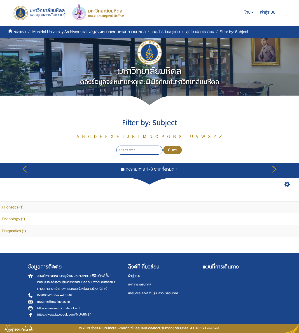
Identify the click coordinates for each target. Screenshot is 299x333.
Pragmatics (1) (14, 231)
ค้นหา (172, 149)
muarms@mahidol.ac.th (53, 301)
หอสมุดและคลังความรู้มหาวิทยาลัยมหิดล (153, 293)
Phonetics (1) (12, 207)
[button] (249, 12)
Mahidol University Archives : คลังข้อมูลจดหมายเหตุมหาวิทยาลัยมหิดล (89, 31)
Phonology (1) (13, 219)
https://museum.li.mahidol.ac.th (59, 308)
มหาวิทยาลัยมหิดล (139, 284)
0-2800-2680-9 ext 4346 (54, 295)
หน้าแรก (20, 31)
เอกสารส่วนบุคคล (166, 31)
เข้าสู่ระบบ (134, 276)
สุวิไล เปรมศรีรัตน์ (200, 31)
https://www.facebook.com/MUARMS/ (64, 314)
